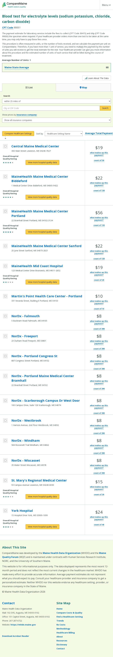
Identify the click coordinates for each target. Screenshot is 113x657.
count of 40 (99, 524)
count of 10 (99, 309)
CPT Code (7, 27)
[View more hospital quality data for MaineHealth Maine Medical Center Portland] (42, 231)
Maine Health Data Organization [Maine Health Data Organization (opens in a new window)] (61, 553)
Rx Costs (60, 624)
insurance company (27, 114)
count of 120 (99, 225)
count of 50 (99, 160)
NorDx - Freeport (24, 336)
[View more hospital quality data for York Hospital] (42, 526)
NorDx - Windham (25, 440)
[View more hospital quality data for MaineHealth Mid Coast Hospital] (42, 282)
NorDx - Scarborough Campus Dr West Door (45, 400)
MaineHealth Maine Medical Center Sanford (46, 246)
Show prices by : (19, 114)
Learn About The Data (96, 78)
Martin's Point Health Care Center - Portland (46, 296)
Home (59, 608)
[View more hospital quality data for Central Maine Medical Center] (42, 162)
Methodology (63, 628)
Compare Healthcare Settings (18, 133)
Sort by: (39, 133)
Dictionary (61, 644)
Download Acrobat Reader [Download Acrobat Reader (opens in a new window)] (15, 636)
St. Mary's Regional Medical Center (39, 480)
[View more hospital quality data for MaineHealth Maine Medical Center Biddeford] (42, 197)
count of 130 (99, 190)
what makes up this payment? (99, 153)
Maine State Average (17, 67)
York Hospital (22, 510)
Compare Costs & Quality (69, 612)
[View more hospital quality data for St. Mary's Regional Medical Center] (42, 496)
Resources (61, 640)
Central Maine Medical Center (35, 146)
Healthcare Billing (65, 632)
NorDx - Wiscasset (25, 460)
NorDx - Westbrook (26, 420)
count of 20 (99, 280)
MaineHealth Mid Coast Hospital (37, 266)
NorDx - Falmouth (25, 316)
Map (83, 87)
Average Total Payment (99, 133)
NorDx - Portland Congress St (34, 356)
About (59, 636)
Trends (60, 620)
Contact (8, 603)
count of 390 (99, 329)
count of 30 (99, 494)
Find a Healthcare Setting (69, 616)
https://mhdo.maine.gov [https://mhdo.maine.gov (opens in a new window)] (23, 624)
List (29, 87)
